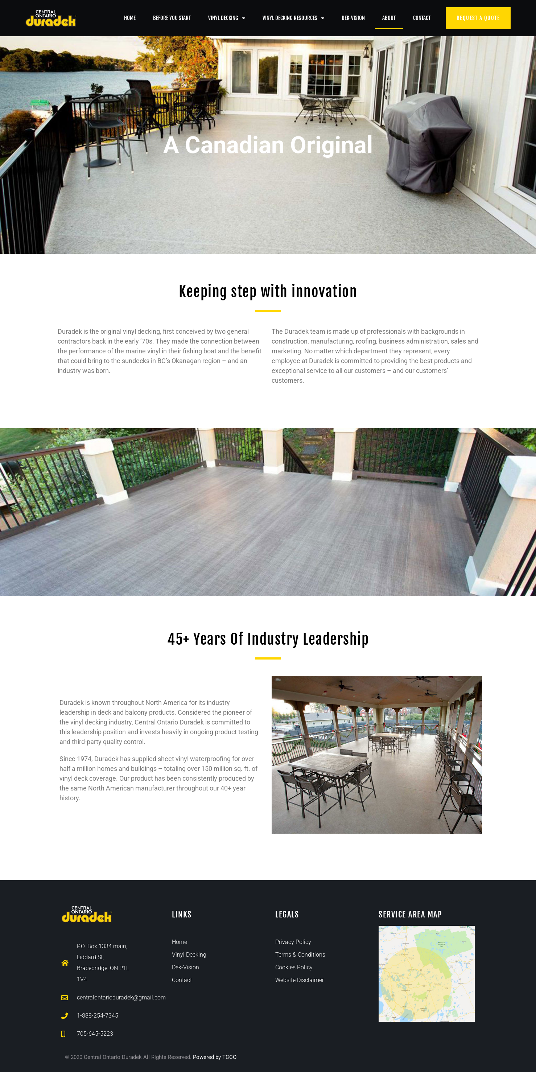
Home (130, 18)
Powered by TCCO (214, 1057)
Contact (421, 18)
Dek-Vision (353, 18)
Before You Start (172, 18)
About (389, 18)
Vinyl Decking (226, 18)
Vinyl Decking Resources (293, 18)
